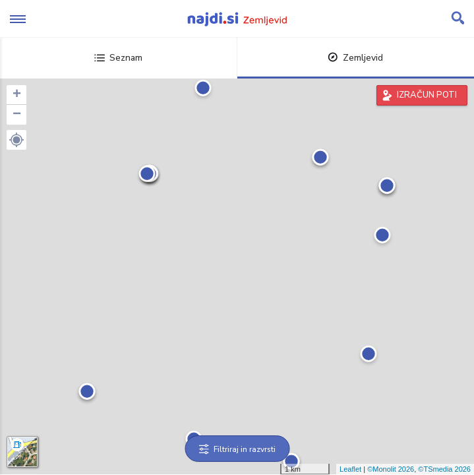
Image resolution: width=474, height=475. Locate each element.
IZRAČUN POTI (427, 95)
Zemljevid (355, 57)
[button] (16, 140)
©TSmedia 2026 (444, 469)
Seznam (118, 57)
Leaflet (350, 469)
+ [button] (17, 95)
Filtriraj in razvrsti (237, 449)
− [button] (17, 115)
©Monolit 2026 (390, 469)
